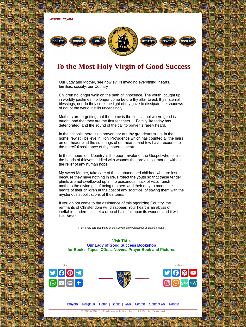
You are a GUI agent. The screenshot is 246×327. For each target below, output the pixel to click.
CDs (128, 304)
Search (140, 304)
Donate (174, 304)
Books (116, 304)
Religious (88, 304)
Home (103, 304)
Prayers (72, 304)
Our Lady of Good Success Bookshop (121, 245)
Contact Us (157, 304)
